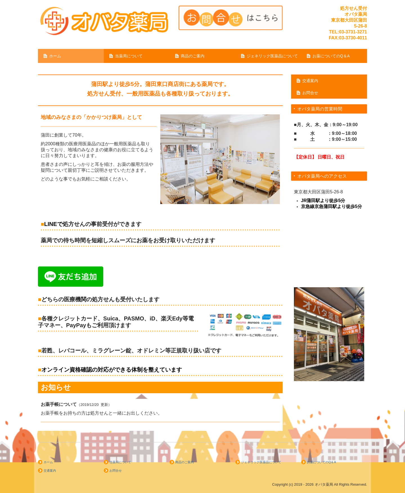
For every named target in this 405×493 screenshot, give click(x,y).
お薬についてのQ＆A (331, 56)
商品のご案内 (192, 56)
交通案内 (310, 80)
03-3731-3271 (353, 32)
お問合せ (310, 93)
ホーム (55, 56)
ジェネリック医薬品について (272, 56)
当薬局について (129, 56)
